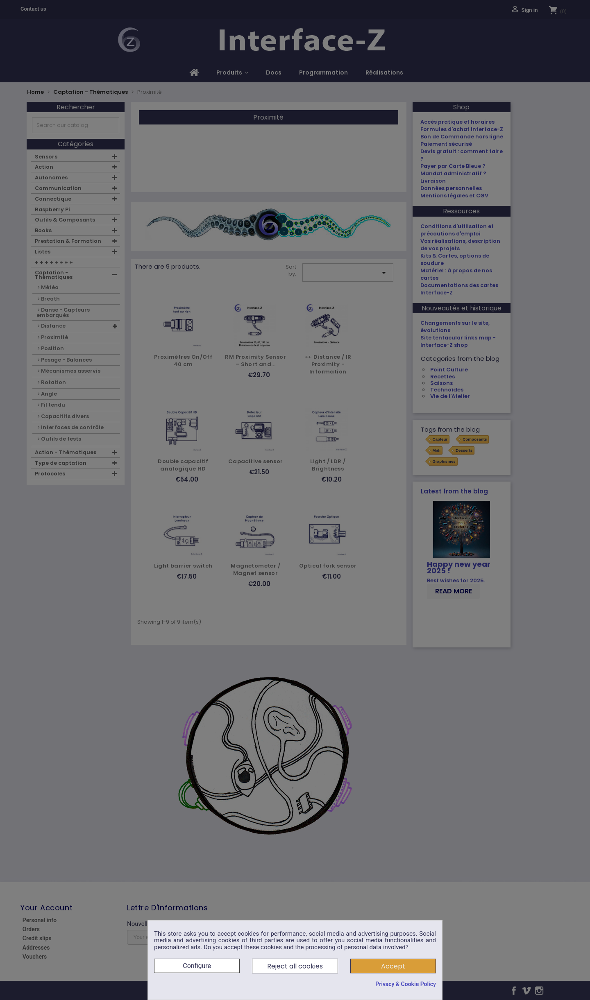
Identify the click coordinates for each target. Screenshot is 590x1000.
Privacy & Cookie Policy (405, 984)
